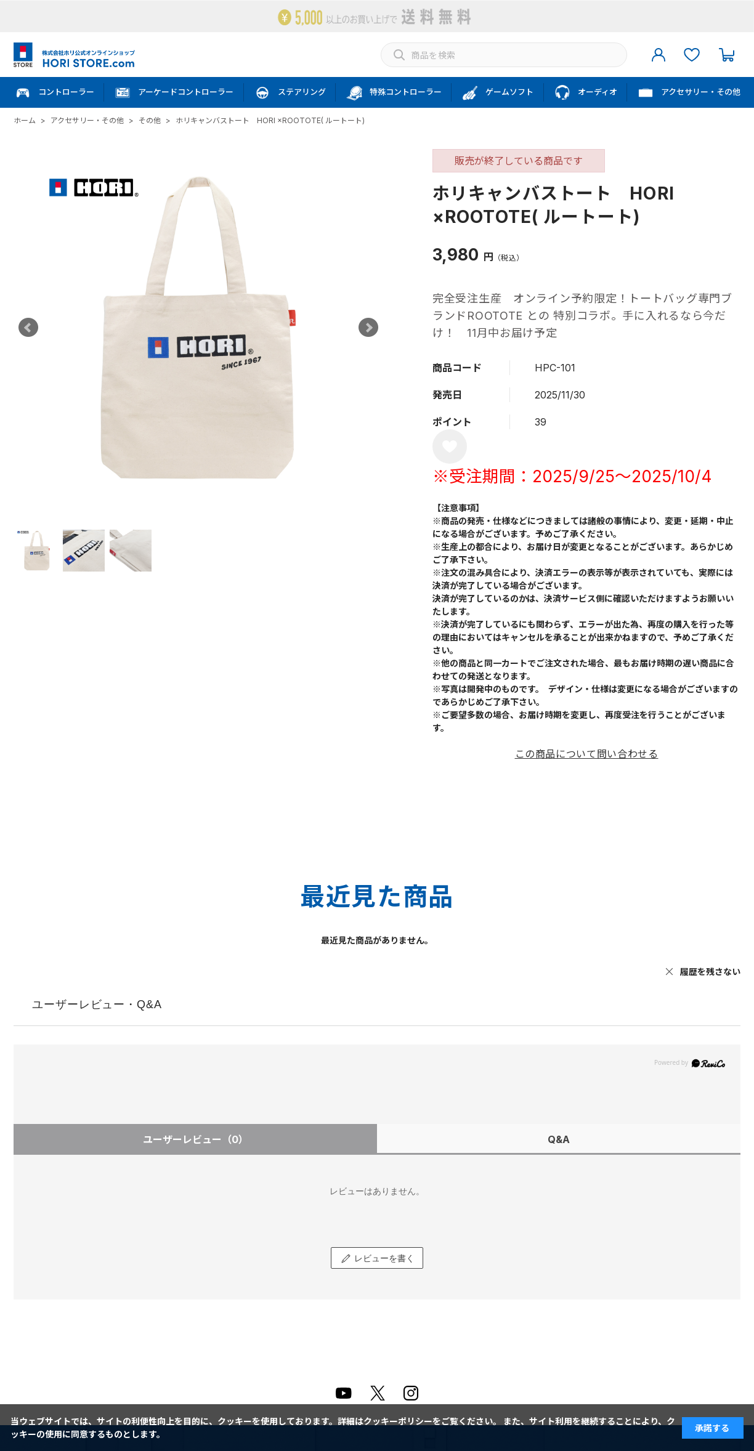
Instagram (410, 1393)
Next (368, 327)
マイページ (658, 55)
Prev (28, 327)
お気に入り (692, 55)
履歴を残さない (710, 971)
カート (726, 55)
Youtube (344, 1393)
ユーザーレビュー (195, 1139)
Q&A (559, 1139)
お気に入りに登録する (449, 446)
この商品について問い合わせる (587, 754)
